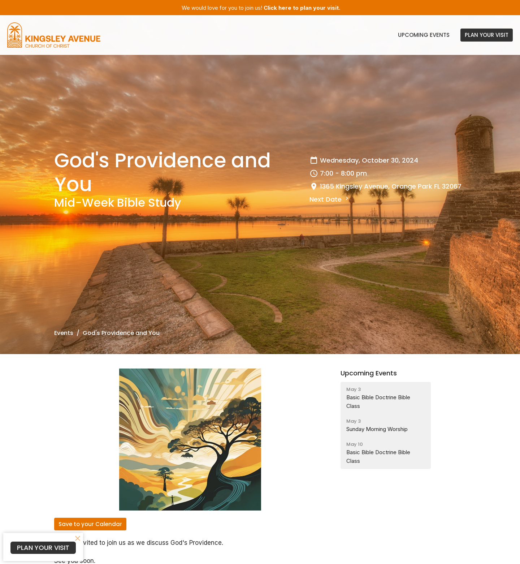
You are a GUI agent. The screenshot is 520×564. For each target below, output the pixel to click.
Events (63, 333)
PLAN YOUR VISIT (486, 35)
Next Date (329, 199)
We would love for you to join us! (261, 7)
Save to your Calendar (90, 524)
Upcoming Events (424, 35)
